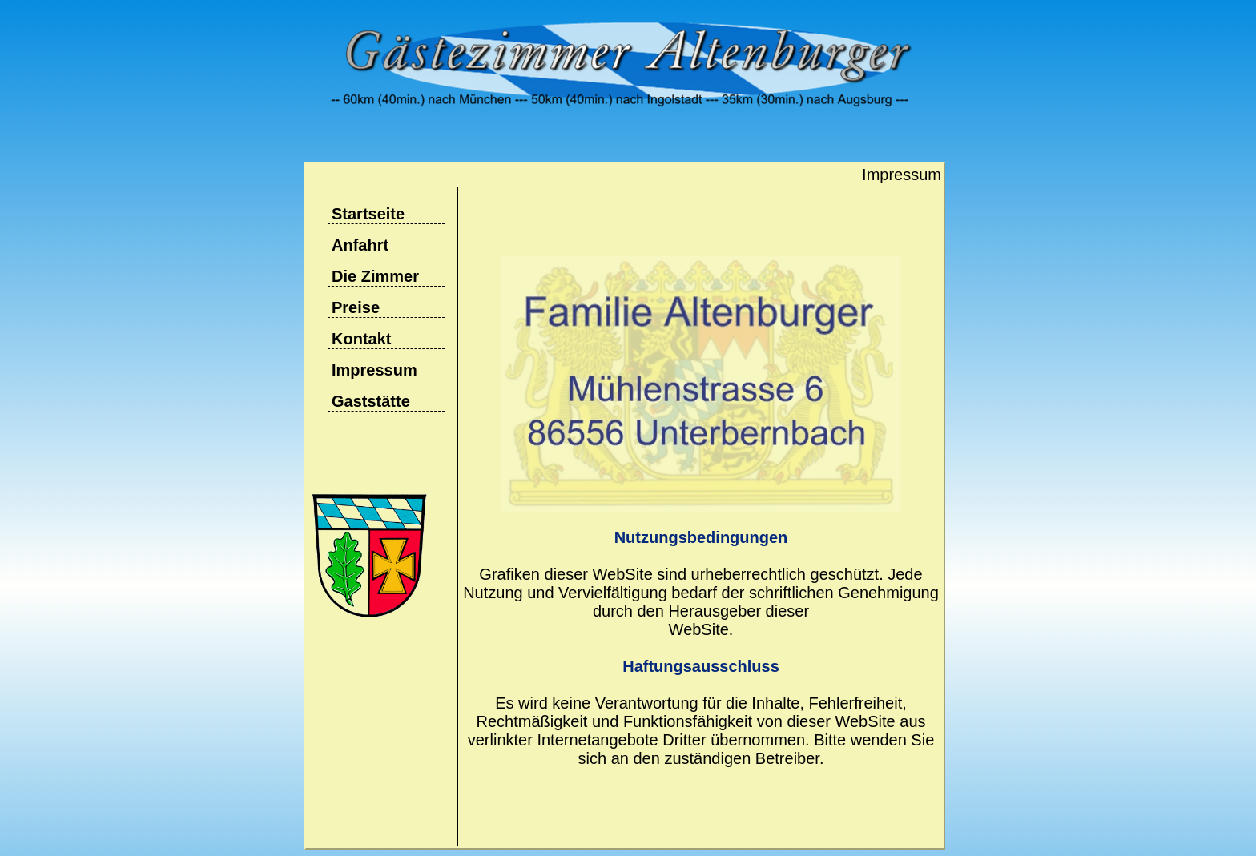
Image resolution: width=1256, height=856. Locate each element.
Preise (356, 307)
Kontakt (361, 339)
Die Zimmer (375, 276)
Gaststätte (371, 401)
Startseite (368, 214)
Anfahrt (360, 245)
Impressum (374, 370)
